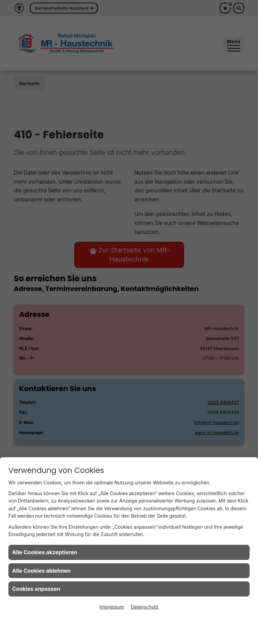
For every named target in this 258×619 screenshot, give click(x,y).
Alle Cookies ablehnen (41, 570)
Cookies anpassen (36, 588)
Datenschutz (145, 607)
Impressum (111, 607)
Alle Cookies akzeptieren (44, 552)
